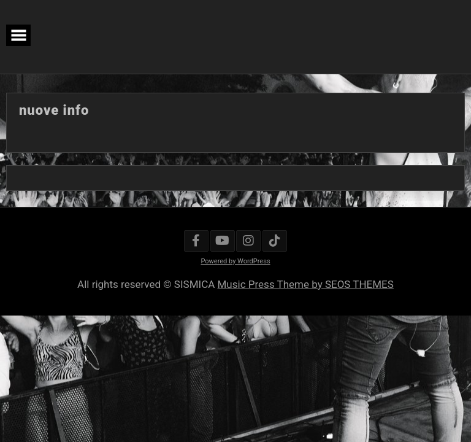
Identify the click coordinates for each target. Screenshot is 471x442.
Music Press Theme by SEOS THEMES (306, 284)
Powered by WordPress (235, 261)
